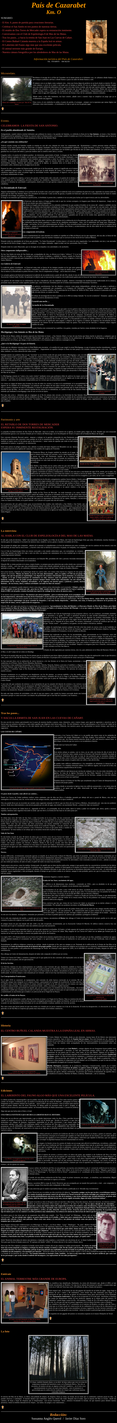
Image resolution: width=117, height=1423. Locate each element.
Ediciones (6, 1090)
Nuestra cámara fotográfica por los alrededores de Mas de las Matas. (35, 52)
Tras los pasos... (10, 713)
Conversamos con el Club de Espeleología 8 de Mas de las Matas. (34, 34)
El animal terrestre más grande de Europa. (22, 48)
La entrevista (8, 530)
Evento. (5, 120)
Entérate (6, 1274)
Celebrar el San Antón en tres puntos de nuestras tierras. (29, 26)
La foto (5, 1331)
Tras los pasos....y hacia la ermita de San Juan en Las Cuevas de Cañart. (37, 37)
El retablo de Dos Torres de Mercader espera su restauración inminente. (37, 30)
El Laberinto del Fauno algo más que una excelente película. (31, 45)
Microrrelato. (8, 73)
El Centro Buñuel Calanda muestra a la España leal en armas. (32, 41)
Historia (6, 1025)
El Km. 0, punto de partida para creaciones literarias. (28, 22)
